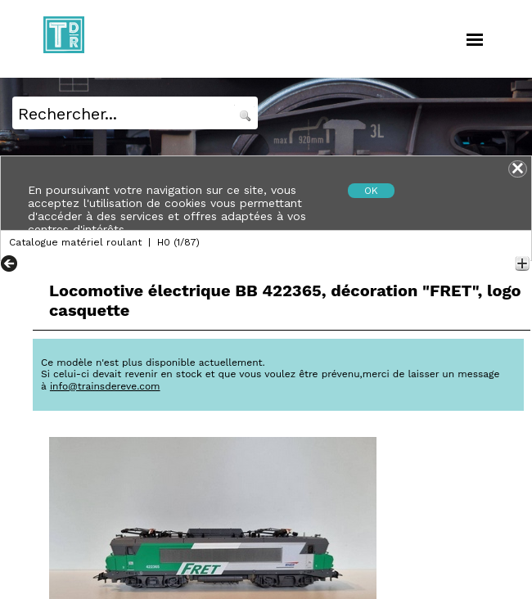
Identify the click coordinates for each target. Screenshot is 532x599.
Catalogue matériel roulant (75, 242)
